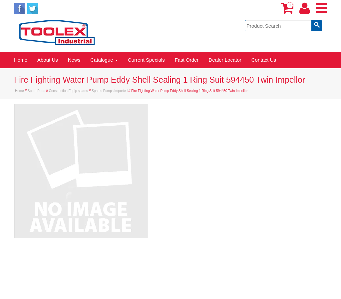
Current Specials (146, 60)
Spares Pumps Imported (110, 91)
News (74, 60)
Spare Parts (36, 91)
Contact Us (263, 60)
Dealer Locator (224, 60)
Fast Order (187, 60)
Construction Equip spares (68, 91)
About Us (47, 60)
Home (20, 60)
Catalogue (104, 60)
